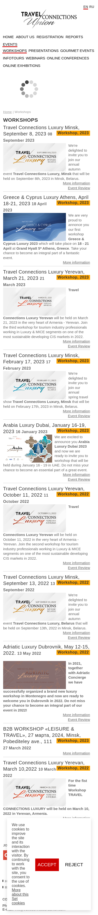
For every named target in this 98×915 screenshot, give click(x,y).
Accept (47, 864)
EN (85, 7)
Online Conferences (68, 58)
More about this (20, 892)
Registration (49, 37)
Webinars (35, 58)
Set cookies (18, 901)
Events (10, 44)
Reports (74, 37)
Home (8, 37)
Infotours (13, 58)
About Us (25, 37)
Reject (74, 864)
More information (76, 183)
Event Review (79, 188)
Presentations (43, 51)
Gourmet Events (77, 51)
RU (91, 7)
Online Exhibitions (21, 65)
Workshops (15, 51)
